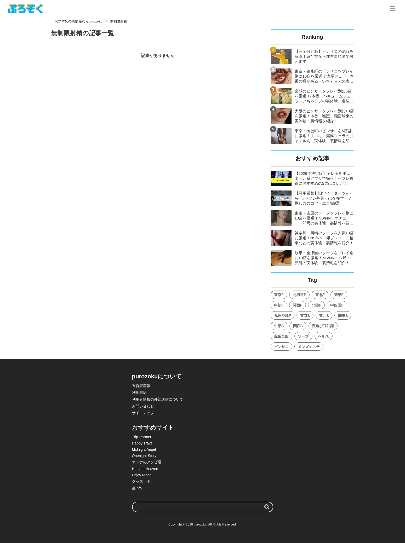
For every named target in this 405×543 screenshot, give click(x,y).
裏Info (137, 488)
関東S (343, 316)
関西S (298, 326)
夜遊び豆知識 (323, 326)
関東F (339, 295)
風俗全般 (281, 336)
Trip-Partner (141, 437)
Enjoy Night (141, 475)
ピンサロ (281, 347)
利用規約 (139, 392)
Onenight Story (144, 456)
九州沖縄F (282, 316)
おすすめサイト (153, 427)
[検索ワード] (203, 507)
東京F (279, 295)
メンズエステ (309, 347)
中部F (279, 305)
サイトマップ (143, 413)
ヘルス (323, 336)
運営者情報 (141, 386)
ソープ (303, 336)
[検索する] (267, 507)
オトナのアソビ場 (146, 462)
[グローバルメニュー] (392, 8)
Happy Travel (142, 443)
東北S (324, 316)
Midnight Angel (144, 449)
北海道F (299, 295)
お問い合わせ (143, 406)
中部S (279, 326)
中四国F (337, 305)
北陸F (316, 305)
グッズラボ (141, 481)
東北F (320, 295)
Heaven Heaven (145, 469)
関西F (298, 305)
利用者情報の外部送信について (157, 399)
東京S (305, 316)
